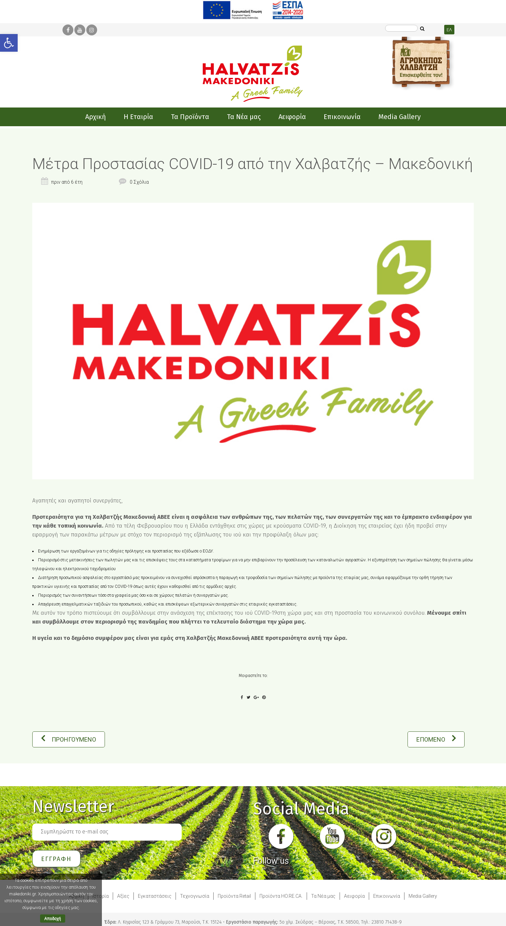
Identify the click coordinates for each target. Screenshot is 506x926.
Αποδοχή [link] (52, 918)
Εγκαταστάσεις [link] (154, 896)
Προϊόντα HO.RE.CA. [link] (281, 896)
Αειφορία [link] (354, 896)
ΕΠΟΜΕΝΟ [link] (436, 739)
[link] (9, 43)
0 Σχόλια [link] (139, 182)
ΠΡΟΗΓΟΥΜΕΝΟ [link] (68, 739)
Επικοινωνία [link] (386, 896)
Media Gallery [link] (423, 896)
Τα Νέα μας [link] (323, 896)
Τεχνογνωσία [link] (194, 896)
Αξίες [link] (123, 896)
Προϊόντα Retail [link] (234, 896)
